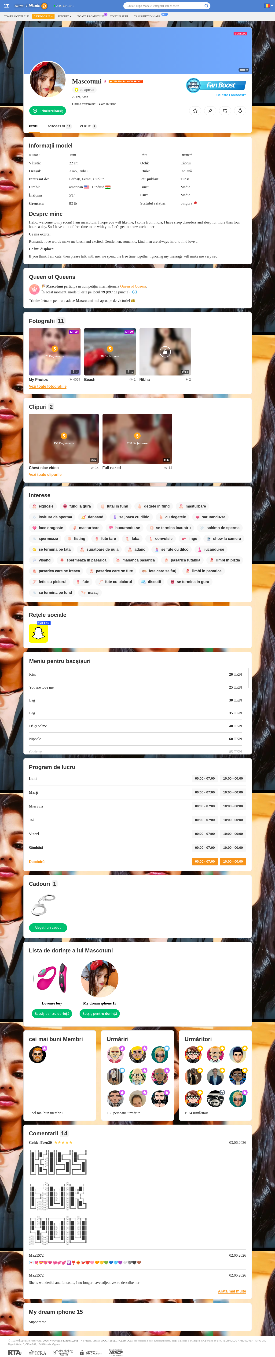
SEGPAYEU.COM (123, 1340)
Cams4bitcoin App (148, 16)
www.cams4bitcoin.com (63, 1340)
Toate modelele (16, 16)
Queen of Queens (133, 286)
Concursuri (119, 16)
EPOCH (105, 1340)
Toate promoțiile (91, 16)
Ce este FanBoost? (231, 95)
